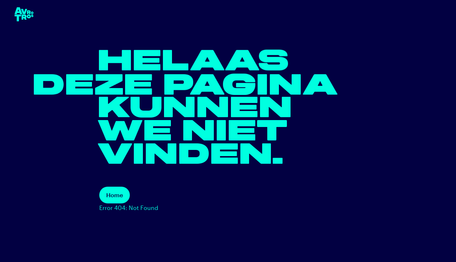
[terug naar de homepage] (24, 14)
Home (114, 194)
